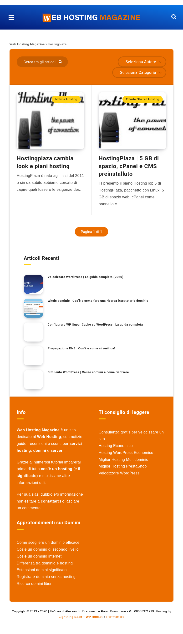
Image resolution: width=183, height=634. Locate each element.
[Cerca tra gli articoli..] (42, 61)
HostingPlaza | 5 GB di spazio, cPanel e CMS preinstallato (129, 169)
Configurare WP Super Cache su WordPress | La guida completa (96, 327)
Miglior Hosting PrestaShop (123, 469)
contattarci (51, 504)
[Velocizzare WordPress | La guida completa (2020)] (33, 287)
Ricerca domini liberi (34, 586)
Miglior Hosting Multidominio (123, 462)
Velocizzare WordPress (119, 476)
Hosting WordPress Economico (126, 455)
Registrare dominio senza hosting (46, 579)
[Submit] (61, 61)
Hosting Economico (116, 448)
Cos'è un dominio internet (39, 559)
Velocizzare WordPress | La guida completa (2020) (86, 279)
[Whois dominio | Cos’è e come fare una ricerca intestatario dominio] (33, 310)
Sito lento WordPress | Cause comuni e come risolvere (89, 375)
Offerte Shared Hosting (142, 99)
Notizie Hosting (66, 99)
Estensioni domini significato (42, 573)
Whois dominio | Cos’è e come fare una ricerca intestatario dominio (99, 303)
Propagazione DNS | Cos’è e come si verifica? (82, 351)
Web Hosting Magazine (27, 44)
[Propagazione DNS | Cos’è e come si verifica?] (33, 358)
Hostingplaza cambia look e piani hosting (45, 165)
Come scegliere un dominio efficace (48, 545)
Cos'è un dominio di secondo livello (48, 552)
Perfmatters (115, 619)
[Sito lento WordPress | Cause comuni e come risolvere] (33, 382)
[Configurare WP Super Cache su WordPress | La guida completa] (33, 334)
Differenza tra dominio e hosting (45, 566)
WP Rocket (94, 619)
